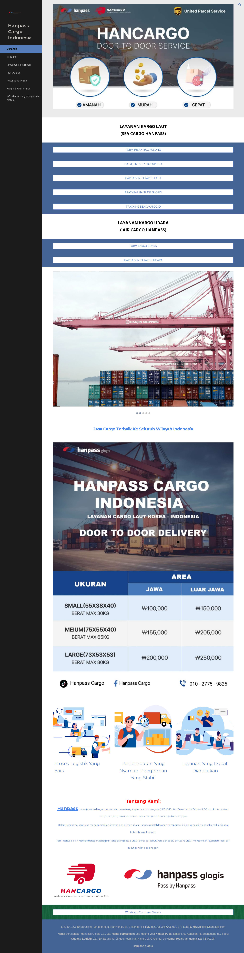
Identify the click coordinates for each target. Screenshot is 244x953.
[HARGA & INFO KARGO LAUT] (143, 178)
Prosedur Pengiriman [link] (19, 64)
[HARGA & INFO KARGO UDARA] (143, 260)
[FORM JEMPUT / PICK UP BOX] (143, 163)
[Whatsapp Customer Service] (143, 912)
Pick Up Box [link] (14, 72)
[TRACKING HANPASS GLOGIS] (143, 192)
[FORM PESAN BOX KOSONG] (143, 149)
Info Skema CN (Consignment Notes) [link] (23, 98)
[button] (240, 5)
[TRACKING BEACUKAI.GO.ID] (143, 206)
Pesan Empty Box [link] (17, 80)
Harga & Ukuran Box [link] (18, 88)
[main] (143, 129)
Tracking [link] (12, 56)
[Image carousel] (143, 342)
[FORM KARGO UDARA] (143, 245)
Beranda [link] (12, 48)
